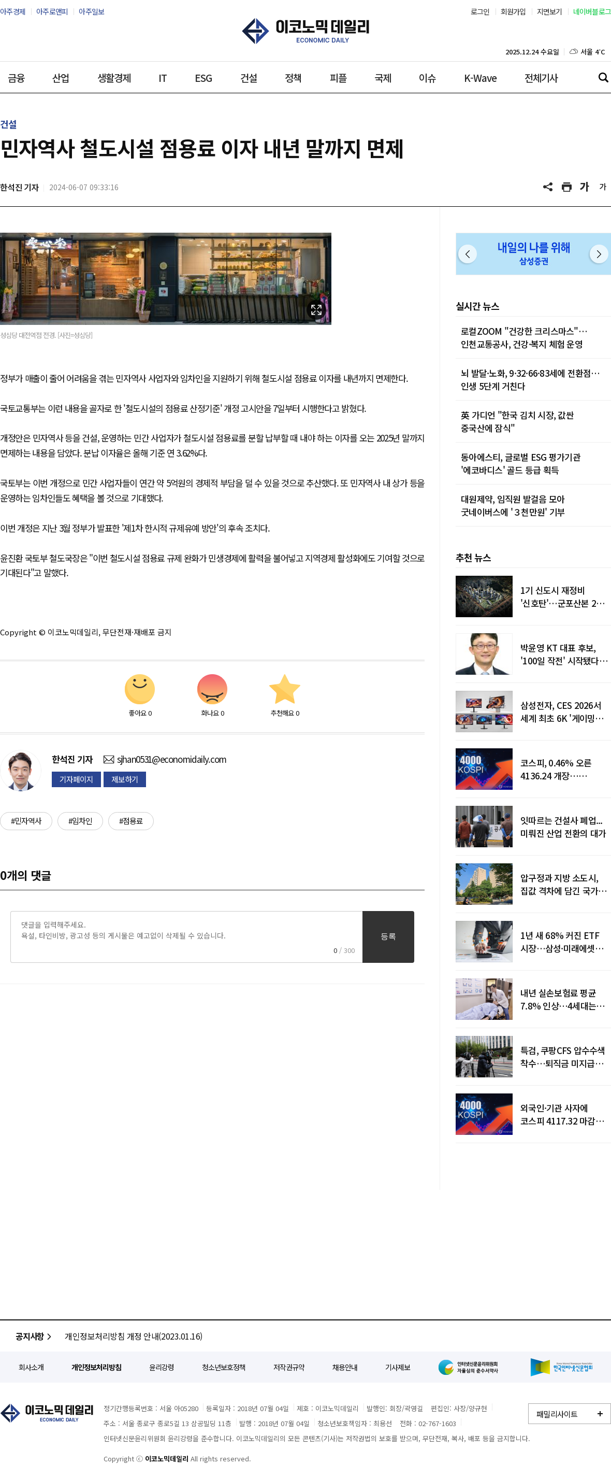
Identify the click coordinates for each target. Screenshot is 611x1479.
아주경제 (12, 11)
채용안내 (344, 1367)
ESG (203, 77)
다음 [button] (599, 254)
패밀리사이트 (557, 1414)
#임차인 (80, 820)
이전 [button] (467, 254)
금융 (16, 77)
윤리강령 (161, 1367)
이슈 (427, 77)
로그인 (480, 11)
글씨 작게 (603, 187)
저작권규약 (288, 1367)
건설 (248, 77)
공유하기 (549, 187)
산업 (60, 77)
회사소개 (31, 1367)
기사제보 (397, 1367)
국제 (382, 77)
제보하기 (124, 779)
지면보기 (549, 11)
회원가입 (513, 11)
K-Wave (480, 77)
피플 (338, 77)
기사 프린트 (567, 187)
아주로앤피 (52, 11)
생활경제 (113, 77)
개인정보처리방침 (96, 1367)
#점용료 (131, 820)
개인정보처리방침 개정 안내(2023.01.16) (133, 1336)
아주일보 (91, 11)
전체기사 (541, 77)
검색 (603, 77)
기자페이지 (76, 779)
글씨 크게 (585, 187)
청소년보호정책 (223, 1367)
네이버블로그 (592, 11)
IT (162, 77)
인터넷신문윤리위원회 (470, 1367)
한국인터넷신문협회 (561, 1367)
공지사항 (35, 1336)
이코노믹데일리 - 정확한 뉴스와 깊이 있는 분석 (305, 31)
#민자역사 (26, 820)
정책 (293, 77)
